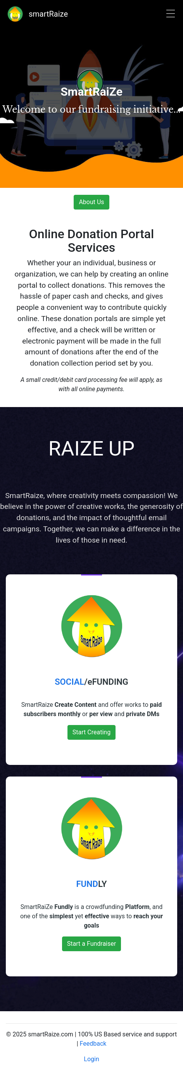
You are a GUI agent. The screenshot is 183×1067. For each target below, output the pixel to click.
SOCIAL (69, 682)
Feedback (93, 1043)
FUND (87, 884)
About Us (91, 202)
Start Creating (91, 732)
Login (91, 1059)
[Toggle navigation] (170, 14)
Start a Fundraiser (91, 943)
